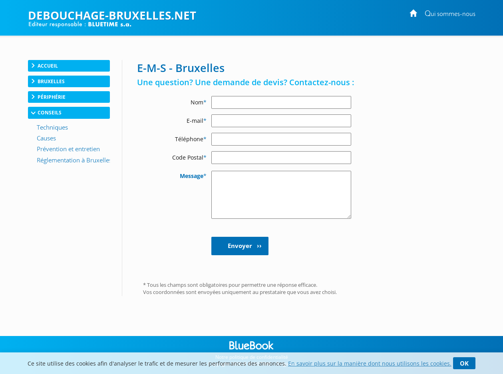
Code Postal (189, 157)
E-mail (197, 120)
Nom (199, 102)
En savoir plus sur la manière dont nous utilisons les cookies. (369, 363)
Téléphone (191, 139)
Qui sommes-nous (450, 14)
